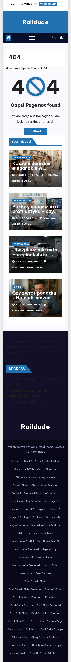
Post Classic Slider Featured (25, 589)
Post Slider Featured (49, 605)
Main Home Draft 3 (48, 541)
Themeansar (37, 451)
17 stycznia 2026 (28, 304)
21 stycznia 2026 (28, 261)
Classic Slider (20, 485)
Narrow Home (44, 557)
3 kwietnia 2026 (28, 175)
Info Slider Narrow (36, 501)
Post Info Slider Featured (27, 597)
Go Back (35, 131)
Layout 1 (55, 501)
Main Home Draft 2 (23, 541)
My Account (26, 557)
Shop (34, 621)
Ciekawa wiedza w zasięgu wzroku (36, 477)
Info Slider (17, 501)
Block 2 (39, 461)
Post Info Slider (53, 589)
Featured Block (33, 493)
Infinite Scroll (52, 493)
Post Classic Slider (35, 581)
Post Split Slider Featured (46, 613)
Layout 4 (42, 509)
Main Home (24, 533)
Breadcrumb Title (24, 469)
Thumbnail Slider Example (47, 645)
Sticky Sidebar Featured (45, 637)
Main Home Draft (43, 533)
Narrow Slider (51, 565)
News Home (26, 573)
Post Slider (51, 597)
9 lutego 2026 (26, 218)
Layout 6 (16, 517)
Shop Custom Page (51, 621)
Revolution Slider (18, 621)
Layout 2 (16, 509)
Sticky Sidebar (20, 637)
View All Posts (18, 653)
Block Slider (53, 461)
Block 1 (28, 461)
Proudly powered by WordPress (25, 446)
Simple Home (15, 629)
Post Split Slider (19, 613)
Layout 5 (55, 509)
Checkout (51, 469)
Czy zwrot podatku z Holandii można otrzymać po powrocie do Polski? (35, 300)
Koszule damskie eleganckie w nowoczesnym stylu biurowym (34, 170)
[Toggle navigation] (32, 37)
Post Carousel (44, 573)
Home (9, 68)
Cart (39, 469)
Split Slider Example (52, 629)
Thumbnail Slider (19, 645)
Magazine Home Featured (46, 525)
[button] (54, 37)
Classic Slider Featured (44, 485)
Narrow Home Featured (26, 565)
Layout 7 (29, 517)
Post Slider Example (22, 605)
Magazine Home (19, 525)
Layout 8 (42, 517)
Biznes (17, 287)
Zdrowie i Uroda (22, 157)
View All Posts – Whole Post (45, 653)
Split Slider (32, 629)
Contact (16, 493)
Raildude (35, 22)
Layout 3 (29, 509)
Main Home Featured (27, 549)
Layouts (55, 517)
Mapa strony (49, 549)
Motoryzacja (21, 244)
